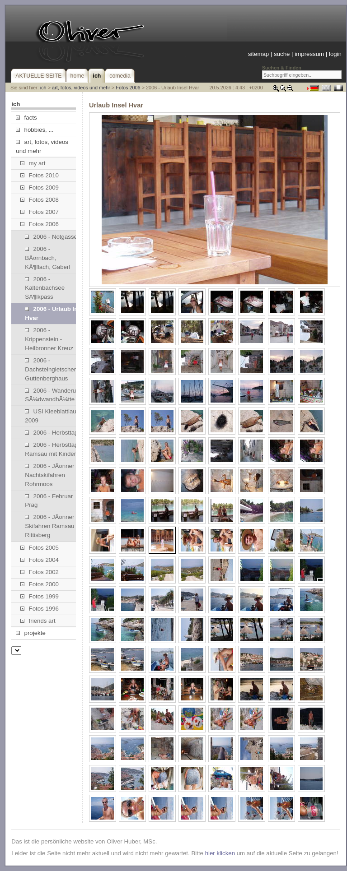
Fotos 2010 (39, 175)
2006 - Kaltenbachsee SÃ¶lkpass (45, 288)
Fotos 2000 (39, 584)
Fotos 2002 (39, 572)
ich (43, 87)
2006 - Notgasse (51, 236)
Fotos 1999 (39, 596)
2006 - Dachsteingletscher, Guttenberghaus (51, 369)
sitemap (258, 54)
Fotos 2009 (39, 187)
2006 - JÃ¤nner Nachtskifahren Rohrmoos (49, 475)
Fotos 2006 (128, 87)
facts (26, 117)
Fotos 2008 (39, 199)
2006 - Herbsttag (51, 432)
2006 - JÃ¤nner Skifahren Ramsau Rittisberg (49, 526)
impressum (309, 54)
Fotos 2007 (39, 211)
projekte (30, 633)
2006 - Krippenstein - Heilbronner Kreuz (49, 339)
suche (282, 54)
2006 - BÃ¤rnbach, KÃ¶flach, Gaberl (47, 258)
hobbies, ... (34, 129)
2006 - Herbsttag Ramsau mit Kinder (51, 449)
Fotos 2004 (39, 559)
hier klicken (220, 853)
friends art (37, 620)
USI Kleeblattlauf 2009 (51, 416)
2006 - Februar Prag (49, 501)
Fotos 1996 (39, 608)
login (335, 54)
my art (32, 163)
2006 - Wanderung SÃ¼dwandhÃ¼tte (54, 395)
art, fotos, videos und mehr (81, 87)
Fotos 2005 (39, 547)
